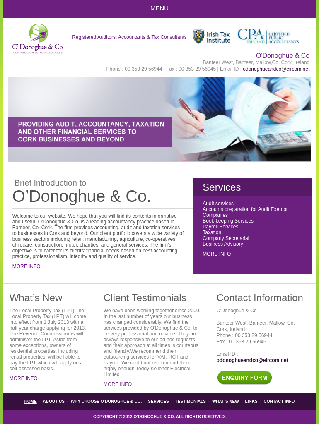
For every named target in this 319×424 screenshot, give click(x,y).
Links (251, 401)
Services (158, 401)
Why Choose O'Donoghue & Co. (106, 401)
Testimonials (190, 401)
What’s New (225, 401)
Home (30, 401)
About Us (54, 401)
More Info (26, 266)
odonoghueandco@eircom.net (276, 69)
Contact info (279, 401)
